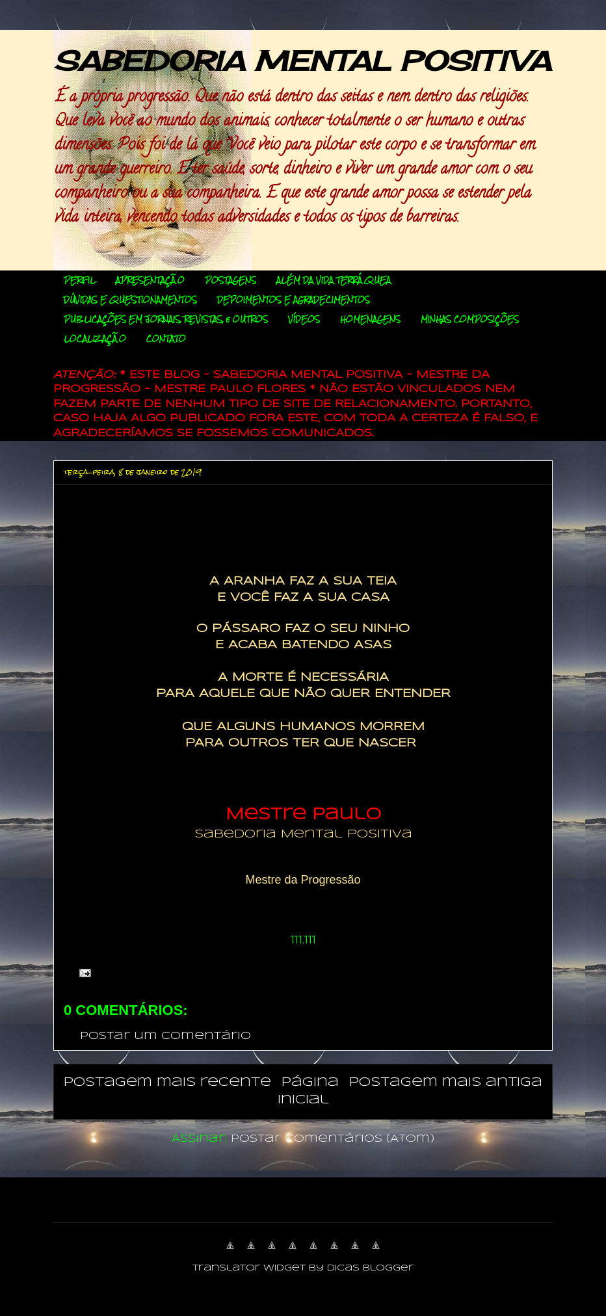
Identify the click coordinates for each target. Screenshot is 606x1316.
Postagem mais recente (167, 1082)
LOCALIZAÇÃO (95, 339)
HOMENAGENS (370, 319)
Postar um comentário (165, 1036)
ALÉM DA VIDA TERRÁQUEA (333, 280)
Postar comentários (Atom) (332, 1139)
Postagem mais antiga (445, 1082)
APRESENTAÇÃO (150, 280)
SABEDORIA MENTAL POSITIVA (302, 60)
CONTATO (166, 339)
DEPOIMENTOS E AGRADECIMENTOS (293, 300)
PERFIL (80, 280)
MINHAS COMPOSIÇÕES (470, 319)
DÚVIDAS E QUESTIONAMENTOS (130, 300)
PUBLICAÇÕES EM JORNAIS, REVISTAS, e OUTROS (166, 319)
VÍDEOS (304, 319)
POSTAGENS (230, 280)
